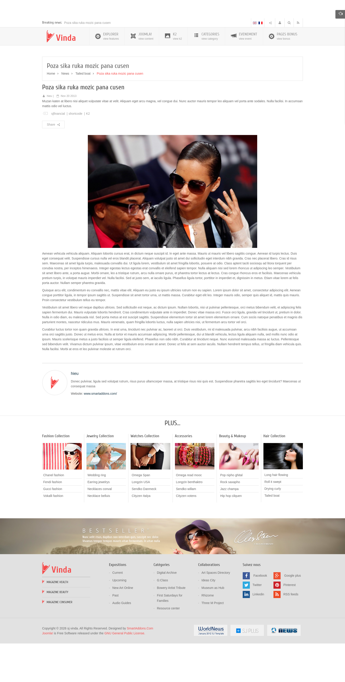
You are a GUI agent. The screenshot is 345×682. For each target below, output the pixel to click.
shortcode (75, 153)
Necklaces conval (100, 528)
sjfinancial (58, 153)
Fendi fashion (52, 521)
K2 (88, 153)
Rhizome (207, 634)
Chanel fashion (53, 514)
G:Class (162, 619)
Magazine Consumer (59, 641)
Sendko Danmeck (144, 528)
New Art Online (122, 627)
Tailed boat (82, 112)
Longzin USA (141, 521)
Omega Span (141, 514)
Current (117, 612)
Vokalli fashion (53, 535)
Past (115, 634)
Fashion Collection (56, 475)
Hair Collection (274, 475)
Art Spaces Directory (215, 612)
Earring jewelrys (99, 521)
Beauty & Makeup (232, 475)
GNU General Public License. (124, 672)
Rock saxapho (230, 521)
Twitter (257, 624)
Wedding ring (97, 514)
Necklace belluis (99, 535)
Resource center (168, 647)
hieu (49, 135)
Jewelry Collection (100, 475)
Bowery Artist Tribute (171, 627)
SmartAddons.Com (140, 667)
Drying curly (273, 528)
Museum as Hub (212, 627)
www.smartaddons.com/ (100, 433)
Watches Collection (145, 475)
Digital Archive (167, 612)
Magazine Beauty (57, 631)
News (65, 112)
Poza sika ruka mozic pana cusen (87, 62)
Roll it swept (273, 521)
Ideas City (208, 619)
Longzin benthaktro (189, 521)
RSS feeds (290, 633)
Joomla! (47, 672)
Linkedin (258, 633)
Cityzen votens (186, 535)
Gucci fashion (52, 528)
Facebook (260, 615)
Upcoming (119, 619)
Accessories (183, 475)
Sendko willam (186, 528)
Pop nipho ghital (231, 514)
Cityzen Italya (141, 535)
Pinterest (289, 624)
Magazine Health (57, 621)
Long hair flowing (276, 514)
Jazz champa (229, 528)
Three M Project (212, 642)
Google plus (292, 615)
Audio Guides (121, 642)
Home (51, 112)
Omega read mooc (189, 514)
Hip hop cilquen (231, 535)
